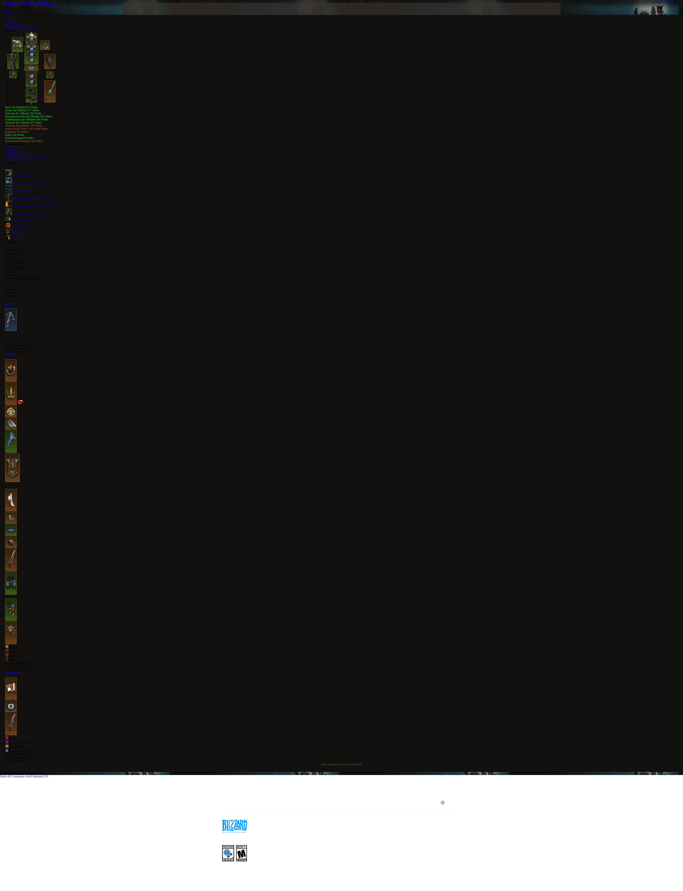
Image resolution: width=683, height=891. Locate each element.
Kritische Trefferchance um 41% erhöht (26, 156)
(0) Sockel (10, 150)
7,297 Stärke (12, 147)
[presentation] (135, 9)
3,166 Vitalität (13, 153)
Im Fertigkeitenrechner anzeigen (669, 2)
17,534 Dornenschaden (17, 159)
